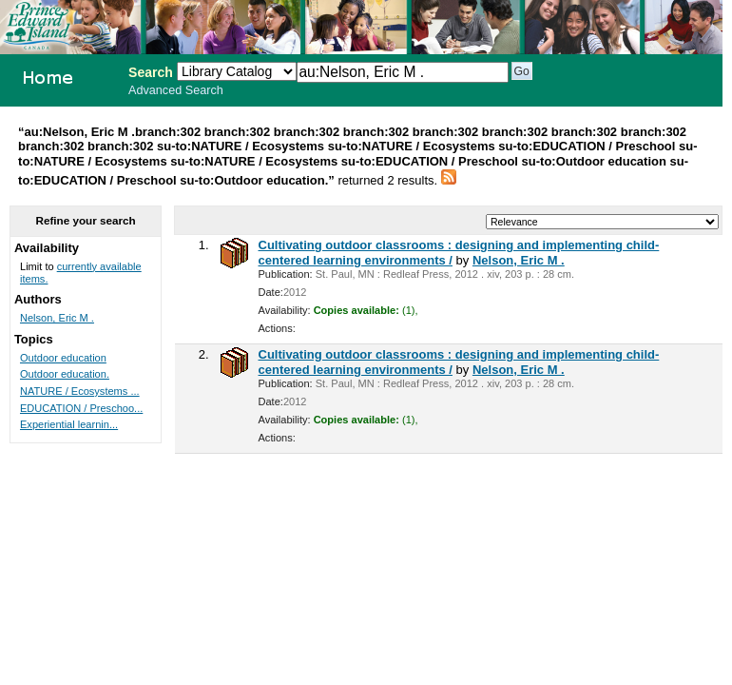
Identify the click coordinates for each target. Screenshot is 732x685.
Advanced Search (175, 90)
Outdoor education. (64, 374)
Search (150, 72)
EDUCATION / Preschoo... (81, 408)
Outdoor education (63, 357)
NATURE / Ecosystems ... (80, 391)
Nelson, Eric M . (518, 260)
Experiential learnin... (69, 424)
